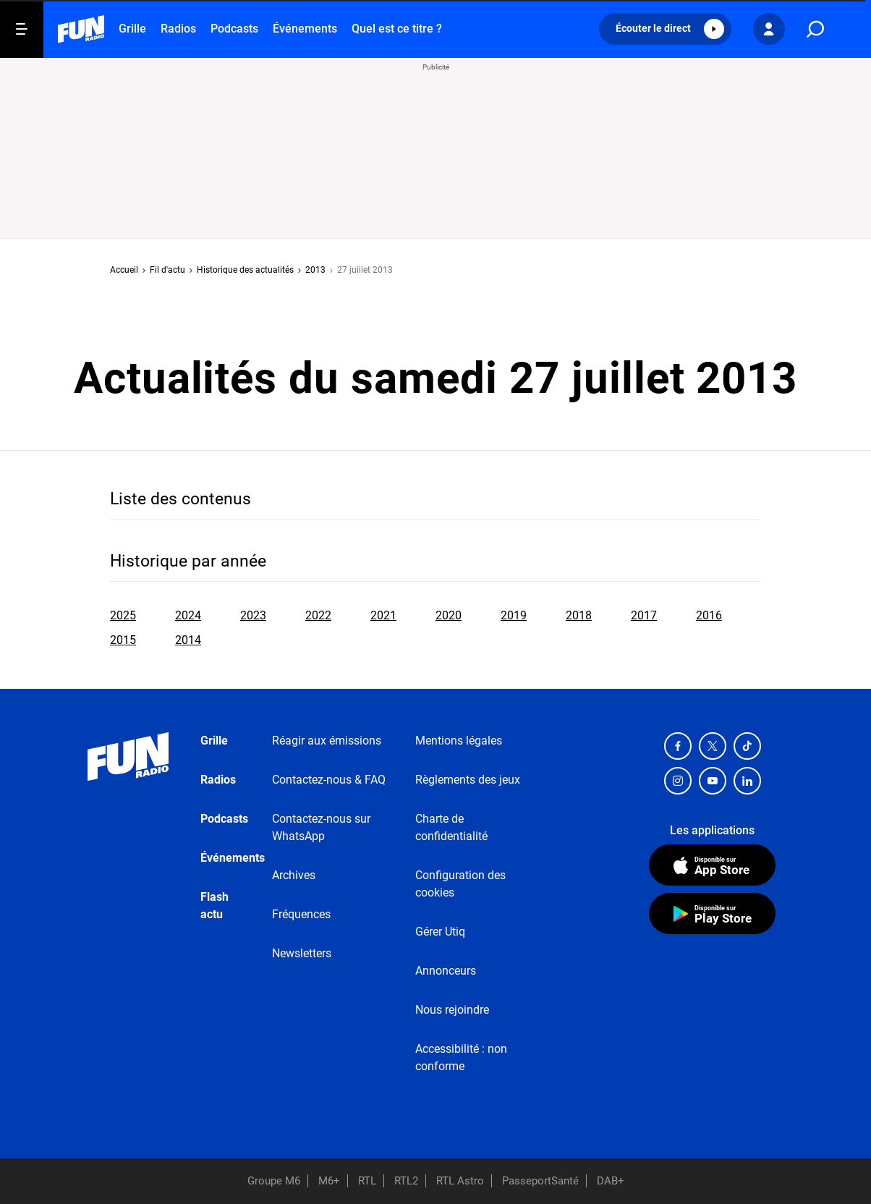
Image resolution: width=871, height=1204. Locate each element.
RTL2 (406, 1180)
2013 (315, 270)
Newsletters (301, 953)
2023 (253, 615)
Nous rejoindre (452, 1010)
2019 (514, 615)
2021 (383, 615)
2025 (123, 615)
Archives (293, 875)
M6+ (329, 1180)
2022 (318, 615)
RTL (367, 1180)
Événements (305, 28)
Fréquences (301, 914)
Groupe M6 (273, 1180)
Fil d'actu (167, 270)
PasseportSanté (540, 1180)
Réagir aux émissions (326, 740)
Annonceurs (445, 971)
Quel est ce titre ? (397, 28)
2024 (188, 615)
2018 (579, 615)
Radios (178, 28)
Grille (132, 28)
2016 (709, 615)
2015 (123, 640)
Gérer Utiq (440, 931)
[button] (665, 29)
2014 (188, 640)
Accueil (124, 270)
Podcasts (234, 28)
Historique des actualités (245, 270)
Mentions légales (458, 740)
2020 (449, 615)
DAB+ (610, 1180)
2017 (644, 615)
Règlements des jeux (467, 780)
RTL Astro (460, 1180)
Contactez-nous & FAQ (329, 780)
